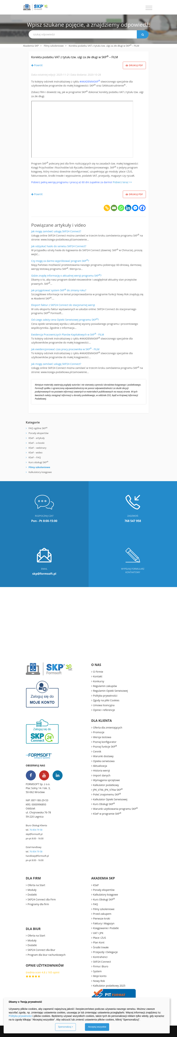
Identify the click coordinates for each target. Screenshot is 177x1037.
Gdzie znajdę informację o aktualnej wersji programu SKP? (66, 275)
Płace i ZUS (99, 937)
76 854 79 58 (35, 829)
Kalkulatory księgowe (40, 472)
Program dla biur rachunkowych (47, 954)
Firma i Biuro (100, 966)
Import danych (101, 775)
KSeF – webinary (37, 447)
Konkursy (98, 681)
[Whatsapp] (121, 208)
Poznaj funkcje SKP (105, 746)
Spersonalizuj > (65, 1027)
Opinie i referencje (104, 710)
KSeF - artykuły (36, 438)
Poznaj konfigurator (104, 742)
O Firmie (98, 671)
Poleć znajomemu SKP (107, 794)
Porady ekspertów (38, 433)
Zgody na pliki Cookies (106, 700)
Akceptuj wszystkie (97, 1027)
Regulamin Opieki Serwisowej (110, 690)
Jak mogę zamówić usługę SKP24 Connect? (56, 231)
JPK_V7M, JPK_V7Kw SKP (108, 789)
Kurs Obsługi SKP (104, 804)
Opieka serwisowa (104, 761)
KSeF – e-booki (36, 443)
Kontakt (97, 676)
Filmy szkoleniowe (54, 45)
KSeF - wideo (35, 452)
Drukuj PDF (134, 65)
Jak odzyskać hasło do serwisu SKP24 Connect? (58, 246)
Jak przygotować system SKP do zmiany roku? (58, 290)
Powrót (37, 65)
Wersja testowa (102, 737)
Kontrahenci (100, 957)
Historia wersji (101, 770)
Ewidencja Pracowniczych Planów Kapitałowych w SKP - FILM (67, 334)
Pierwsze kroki (101, 918)
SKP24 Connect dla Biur (41, 950)
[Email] (114, 208)
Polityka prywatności (105, 695)
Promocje (98, 732)
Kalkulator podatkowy (106, 785)
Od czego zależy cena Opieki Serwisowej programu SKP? (65, 319)
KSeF (96, 885)
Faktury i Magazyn (103, 923)
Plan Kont (99, 942)
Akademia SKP (31, 45)
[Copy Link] (107, 208)
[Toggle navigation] (149, 8)
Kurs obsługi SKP (38, 462)
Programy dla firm (38, 904)
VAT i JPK (98, 933)
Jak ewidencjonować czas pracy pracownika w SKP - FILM (65, 349)
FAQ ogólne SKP (38, 428)
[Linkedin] (128, 208)
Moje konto (100, 976)
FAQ (95, 904)
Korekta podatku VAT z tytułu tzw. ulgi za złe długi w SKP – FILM (74, 57)
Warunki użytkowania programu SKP (115, 808)
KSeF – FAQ (34, 457)
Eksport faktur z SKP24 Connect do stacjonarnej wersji (63, 305)
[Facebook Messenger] (135, 208)
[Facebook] (142, 208)
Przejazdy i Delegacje (105, 952)
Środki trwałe (101, 947)
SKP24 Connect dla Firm (42, 899)
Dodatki (32, 894)
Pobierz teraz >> (122, 182)
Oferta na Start (36, 885)
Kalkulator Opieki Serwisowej (110, 799)
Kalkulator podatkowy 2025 (109, 985)
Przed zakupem (102, 913)
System (97, 971)
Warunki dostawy (103, 756)
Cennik (97, 751)
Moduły (32, 890)
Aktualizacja (100, 766)
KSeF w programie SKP (107, 813)
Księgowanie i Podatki (106, 928)
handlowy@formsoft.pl (37, 855)
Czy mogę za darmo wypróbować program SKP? (60, 261)
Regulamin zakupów (105, 686)
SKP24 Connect (102, 961)
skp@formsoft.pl (34, 834)
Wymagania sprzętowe (106, 780)
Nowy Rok (99, 981)
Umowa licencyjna (104, 705)
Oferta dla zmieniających (107, 727)
